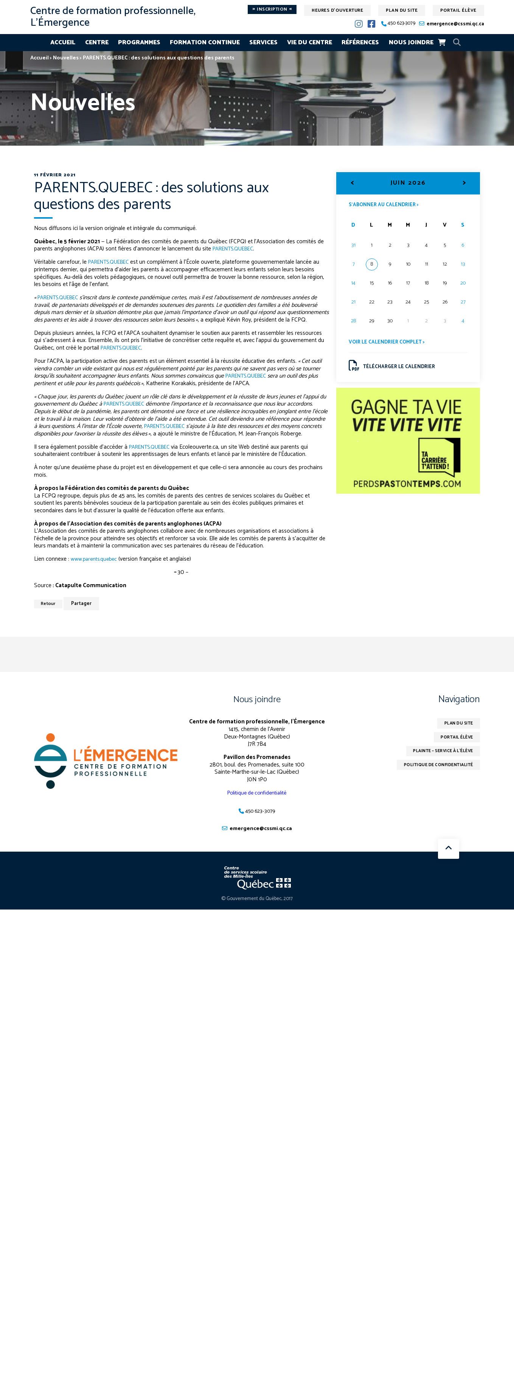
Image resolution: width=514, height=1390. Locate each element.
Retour (50, 604)
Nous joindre (411, 42)
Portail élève (458, 10)
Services (263, 42)
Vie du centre (309, 42)
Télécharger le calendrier (393, 367)
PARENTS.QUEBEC (236, 248)
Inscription (272, 9)
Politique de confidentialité (257, 793)
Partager (84, 604)
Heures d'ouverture (337, 10)
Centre (97, 42)
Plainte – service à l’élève (438, 753)
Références (360, 42)
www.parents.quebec (96, 559)
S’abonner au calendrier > (385, 205)
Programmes (139, 42)
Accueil (62, 42)
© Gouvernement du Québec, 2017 (257, 899)
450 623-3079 (401, 23)
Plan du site (402, 10)
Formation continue (205, 42)
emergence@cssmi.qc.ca (455, 24)
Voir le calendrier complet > (388, 343)
